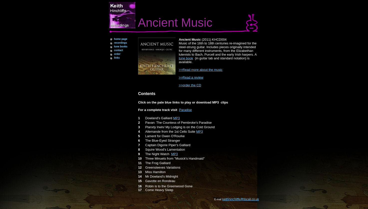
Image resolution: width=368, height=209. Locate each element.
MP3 (176, 118)
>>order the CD (190, 85)
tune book (186, 58)
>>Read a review (191, 77)
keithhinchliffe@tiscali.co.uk (240, 199)
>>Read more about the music (200, 70)
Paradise (185, 110)
